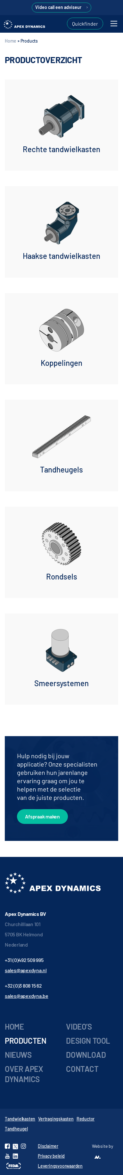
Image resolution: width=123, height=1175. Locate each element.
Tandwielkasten (20, 1119)
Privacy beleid (51, 1156)
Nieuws (18, 1054)
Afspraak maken (42, 816)
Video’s (79, 1026)
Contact (82, 1068)
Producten (25, 1040)
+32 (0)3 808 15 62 (23, 985)
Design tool (88, 1040)
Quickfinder (85, 24)
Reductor (85, 1119)
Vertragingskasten (56, 1119)
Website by (102, 1146)
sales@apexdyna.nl (26, 970)
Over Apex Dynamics (24, 1074)
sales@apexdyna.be (26, 996)
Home (10, 41)
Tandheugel (16, 1128)
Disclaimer (48, 1146)
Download (86, 1054)
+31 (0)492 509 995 (24, 960)
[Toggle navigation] (113, 23)
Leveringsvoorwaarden (60, 1166)
